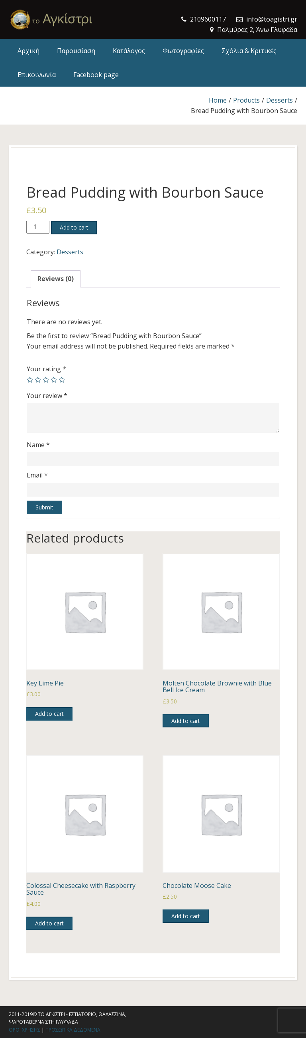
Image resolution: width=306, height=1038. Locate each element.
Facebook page (96, 74)
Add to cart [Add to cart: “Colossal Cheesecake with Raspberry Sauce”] (49, 923)
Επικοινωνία (37, 74)
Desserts (279, 100)
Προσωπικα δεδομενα (72, 1029)
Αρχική (28, 50)
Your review (47, 395)
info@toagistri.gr (271, 19)
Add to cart (74, 227)
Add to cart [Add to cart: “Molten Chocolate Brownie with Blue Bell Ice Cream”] (185, 721)
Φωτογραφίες (183, 50)
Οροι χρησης (24, 1029)
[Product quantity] (37, 227)
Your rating (46, 368)
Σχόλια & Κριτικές (249, 50)
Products (246, 100)
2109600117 (208, 19)
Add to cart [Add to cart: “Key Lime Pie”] (49, 713)
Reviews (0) (55, 278)
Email (37, 475)
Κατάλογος (129, 50)
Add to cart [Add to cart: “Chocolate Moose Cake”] (185, 916)
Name (38, 444)
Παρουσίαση (76, 50)
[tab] (55, 279)
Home (218, 100)
